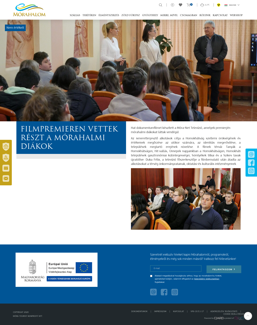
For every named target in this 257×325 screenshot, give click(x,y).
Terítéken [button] (89, 15)
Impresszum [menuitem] (160, 311)
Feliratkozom (224, 269)
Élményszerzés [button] (109, 15)
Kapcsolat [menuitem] (178, 311)
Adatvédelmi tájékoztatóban (206, 279)
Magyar (232, 5)
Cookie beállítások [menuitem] (233, 314)
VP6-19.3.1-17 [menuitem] (197, 311)
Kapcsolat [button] (220, 15)
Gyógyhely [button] (150, 15)
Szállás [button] (75, 15)
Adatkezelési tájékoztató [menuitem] (223, 311)
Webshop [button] (236, 15)
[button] (248, 316)
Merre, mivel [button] (169, 15)
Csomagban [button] (188, 15)
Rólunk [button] (204, 15)
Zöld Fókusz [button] (130, 15)
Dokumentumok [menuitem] (139, 311)
